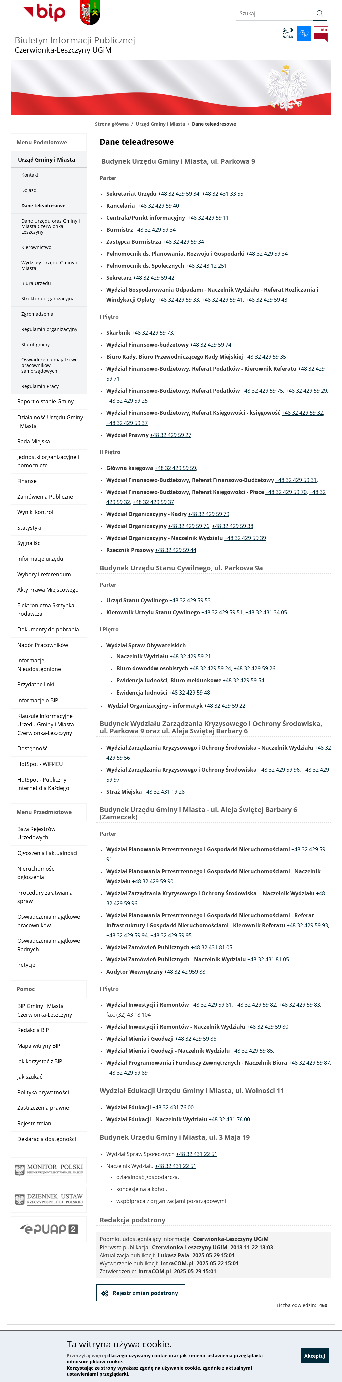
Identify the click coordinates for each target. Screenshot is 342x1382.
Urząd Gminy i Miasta (160, 124)
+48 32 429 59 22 (224, 705)
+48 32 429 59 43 (266, 299)
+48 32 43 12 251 (206, 265)
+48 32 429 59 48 (189, 692)
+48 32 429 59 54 (243, 680)
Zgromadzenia (37, 314)
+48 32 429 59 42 (153, 277)
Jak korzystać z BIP (39, 1061)
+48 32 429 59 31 (296, 480)
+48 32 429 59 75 (262, 390)
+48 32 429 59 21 (190, 656)
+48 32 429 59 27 (170, 435)
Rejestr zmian (34, 1123)
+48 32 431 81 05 (211, 947)
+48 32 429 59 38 (232, 526)
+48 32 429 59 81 (211, 1004)
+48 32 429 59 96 (279, 769)
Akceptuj (314, 1357)
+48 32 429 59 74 (210, 344)
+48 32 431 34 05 (266, 612)
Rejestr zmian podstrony (144, 1293)
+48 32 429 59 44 (175, 550)
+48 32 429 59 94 (127, 935)
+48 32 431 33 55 (222, 193)
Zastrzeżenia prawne (43, 1107)
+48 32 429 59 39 (245, 538)
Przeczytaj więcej (86, 1355)
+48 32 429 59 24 (210, 668)
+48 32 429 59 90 (152, 881)
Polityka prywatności (43, 1092)
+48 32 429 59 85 (252, 1050)
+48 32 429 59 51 (222, 612)
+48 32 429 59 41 (222, 299)
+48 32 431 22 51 (196, 1154)
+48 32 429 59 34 (178, 193)
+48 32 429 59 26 (254, 668)
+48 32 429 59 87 (309, 1062)
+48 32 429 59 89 (127, 1072)
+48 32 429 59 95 (171, 935)
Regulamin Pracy (40, 386)
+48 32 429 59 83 (299, 1004)
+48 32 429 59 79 (208, 514)
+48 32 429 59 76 (188, 526)
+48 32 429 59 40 (158, 205)
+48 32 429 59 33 (178, 299)
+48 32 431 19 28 (164, 791)
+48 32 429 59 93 (307, 925)
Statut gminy (35, 344)
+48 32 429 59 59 (175, 468)
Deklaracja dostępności (46, 1139)
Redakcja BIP (33, 1030)
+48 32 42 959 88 (184, 971)
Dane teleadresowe (43, 205)
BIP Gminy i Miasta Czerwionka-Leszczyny (44, 1010)
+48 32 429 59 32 (302, 413)
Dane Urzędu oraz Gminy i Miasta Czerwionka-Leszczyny (50, 226)
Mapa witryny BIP (38, 1045)
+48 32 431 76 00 (173, 1107)
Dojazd (29, 190)
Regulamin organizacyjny (49, 329)
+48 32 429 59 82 (255, 1004)
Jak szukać (29, 1076)
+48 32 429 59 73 (152, 332)
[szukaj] (320, 13)
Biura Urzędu (36, 283)
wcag (288, 33)
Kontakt (29, 175)
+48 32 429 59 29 (306, 390)
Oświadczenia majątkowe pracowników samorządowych (49, 365)
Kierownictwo (36, 247)
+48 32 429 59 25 (127, 400)
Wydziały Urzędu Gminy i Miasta (49, 265)
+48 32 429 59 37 (127, 423)
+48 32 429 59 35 (265, 356)
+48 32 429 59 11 (208, 217)
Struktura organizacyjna (48, 298)
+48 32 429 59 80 (267, 1026)
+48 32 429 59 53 (190, 600)
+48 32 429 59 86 (195, 1038)
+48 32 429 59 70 (286, 492)
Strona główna (112, 124)
